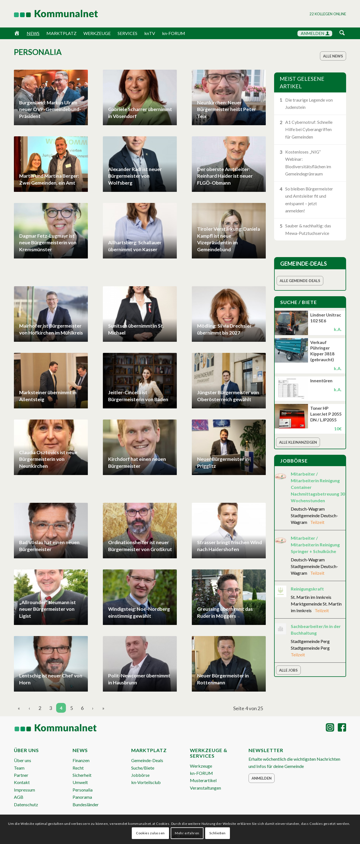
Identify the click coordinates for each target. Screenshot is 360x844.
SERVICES (127, 33)
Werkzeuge (201, 765)
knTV (149, 33)
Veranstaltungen (205, 787)
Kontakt (22, 782)
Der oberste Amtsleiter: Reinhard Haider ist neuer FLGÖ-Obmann (225, 176)
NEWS (33, 33)
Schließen (217, 833)
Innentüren (321, 380)
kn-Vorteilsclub (146, 782)
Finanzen (81, 760)
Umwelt (80, 782)
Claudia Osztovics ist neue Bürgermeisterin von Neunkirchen (48, 459)
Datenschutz (26, 804)
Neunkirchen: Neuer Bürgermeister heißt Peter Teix (226, 109)
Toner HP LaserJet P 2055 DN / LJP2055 (326, 414)
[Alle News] (333, 56)
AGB (18, 797)
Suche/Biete (142, 767)
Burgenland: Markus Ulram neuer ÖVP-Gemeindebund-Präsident (50, 109)
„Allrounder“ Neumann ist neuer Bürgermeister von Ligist (47, 609)
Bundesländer (86, 804)
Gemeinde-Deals (147, 760)
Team (19, 767)
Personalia (83, 789)
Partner (21, 775)
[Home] (17, 33)
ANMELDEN (315, 33)
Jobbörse (140, 775)
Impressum (24, 789)
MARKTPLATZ (61, 33)
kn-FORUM (173, 33)
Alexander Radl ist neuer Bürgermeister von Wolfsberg (135, 176)
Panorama (82, 797)
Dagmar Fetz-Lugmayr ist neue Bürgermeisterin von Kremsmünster (47, 242)
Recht (78, 767)
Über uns (22, 760)
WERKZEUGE (97, 33)
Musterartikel (203, 780)
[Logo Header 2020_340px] (49, 13)
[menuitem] (342, 33)
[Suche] (342, 33)
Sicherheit (82, 775)
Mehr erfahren (187, 833)
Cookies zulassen (150, 833)
